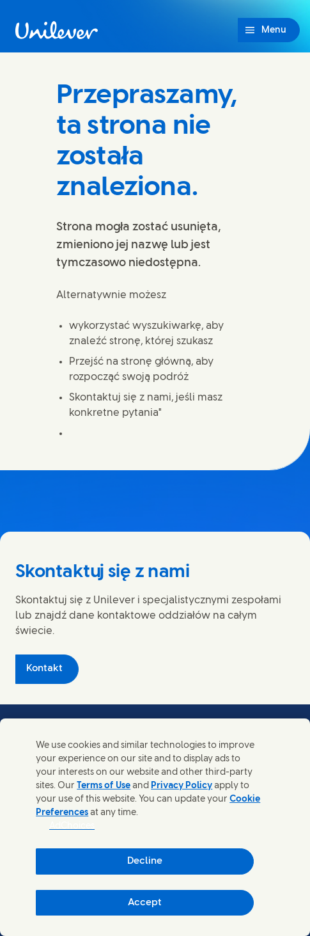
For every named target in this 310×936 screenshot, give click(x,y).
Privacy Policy (181, 786)
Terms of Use (103, 786)
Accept (145, 903)
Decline (144, 861)
